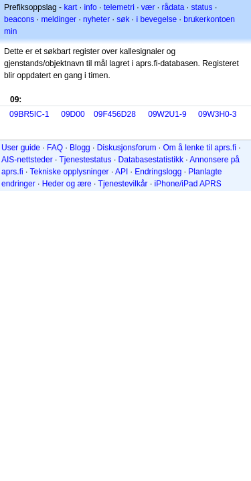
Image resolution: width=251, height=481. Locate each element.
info (90, 7)
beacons (19, 19)
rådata (173, 7)
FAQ (55, 147)
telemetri (119, 7)
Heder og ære (67, 183)
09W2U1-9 (167, 114)
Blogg (80, 147)
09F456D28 (115, 114)
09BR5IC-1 (29, 114)
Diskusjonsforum (127, 147)
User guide (20, 147)
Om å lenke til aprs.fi (199, 147)
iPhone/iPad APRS (188, 183)
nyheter (96, 19)
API (121, 171)
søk (122, 19)
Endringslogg (158, 171)
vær (148, 7)
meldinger (58, 19)
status (202, 7)
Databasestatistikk (150, 159)
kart (70, 7)
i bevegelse (157, 19)
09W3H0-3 (217, 114)
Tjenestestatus (86, 159)
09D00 (72, 114)
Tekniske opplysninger (68, 171)
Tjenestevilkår (123, 183)
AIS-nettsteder (27, 159)
